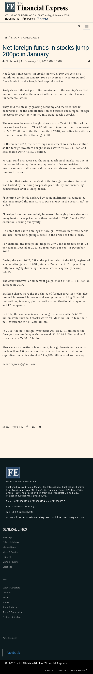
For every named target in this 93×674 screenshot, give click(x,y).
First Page (7, 537)
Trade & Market (10, 607)
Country (6, 592)
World (6, 597)
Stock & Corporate (11, 587)
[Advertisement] (46, 394)
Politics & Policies (11, 542)
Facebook (13, 653)
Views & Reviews (10, 561)
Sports (6, 602)
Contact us (61, 670)
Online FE (12, 18)
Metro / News (9, 547)
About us (49, 670)
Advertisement (10, 638)
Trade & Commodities (13, 612)
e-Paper (28, 18)
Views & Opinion (10, 552)
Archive (43, 18)
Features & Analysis (12, 617)
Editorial (7, 557)
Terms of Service (77, 670)
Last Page (7, 566)
